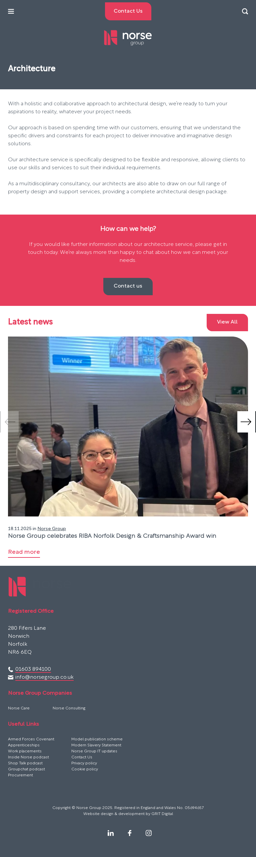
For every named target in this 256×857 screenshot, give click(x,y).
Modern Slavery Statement (96, 745)
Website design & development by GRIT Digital (128, 814)
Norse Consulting (69, 708)
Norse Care (19, 708)
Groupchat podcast (26, 769)
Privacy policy (84, 763)
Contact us (128, 286)
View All (227, 322)
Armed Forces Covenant (31, 739)
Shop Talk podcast (25, 763)
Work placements (25, 751)
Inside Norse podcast (28, 757)
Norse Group (51, 528)
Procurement (20, 775)
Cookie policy (84, 769)
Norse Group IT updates (94, 751)
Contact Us (81, 757)
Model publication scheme (97, 739)
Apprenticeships (24, 745)
